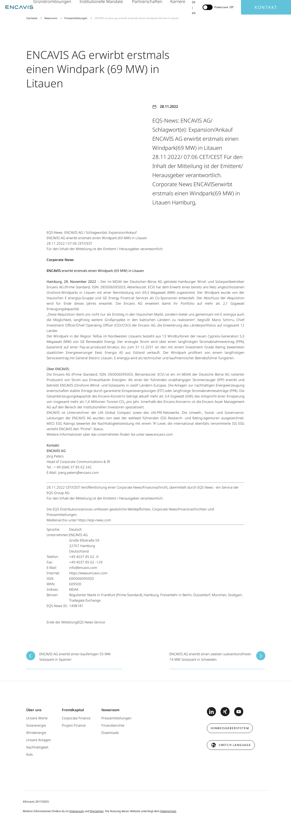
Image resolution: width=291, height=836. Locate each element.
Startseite (32, 18)
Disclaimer (97, 811)
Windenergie (36, 732)
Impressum (76, 811)
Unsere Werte (37, 718)
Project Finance (74, 725)
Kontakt (266, 7)
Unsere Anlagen (38, 740)
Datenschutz (168, 811)
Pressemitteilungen (75, 18)
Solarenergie (36, 725)
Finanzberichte (112, 725)
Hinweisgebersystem (230, 728)
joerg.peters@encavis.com (78, 472)
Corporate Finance (76, 718)
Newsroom (50, 18)
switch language (235, 745)
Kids (29, 754)
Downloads (110, 732)
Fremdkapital (73, 710)
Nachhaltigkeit (37, 747)
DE (194, 2)
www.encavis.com (159, 434)
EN (194, 13)
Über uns (33, 710)
